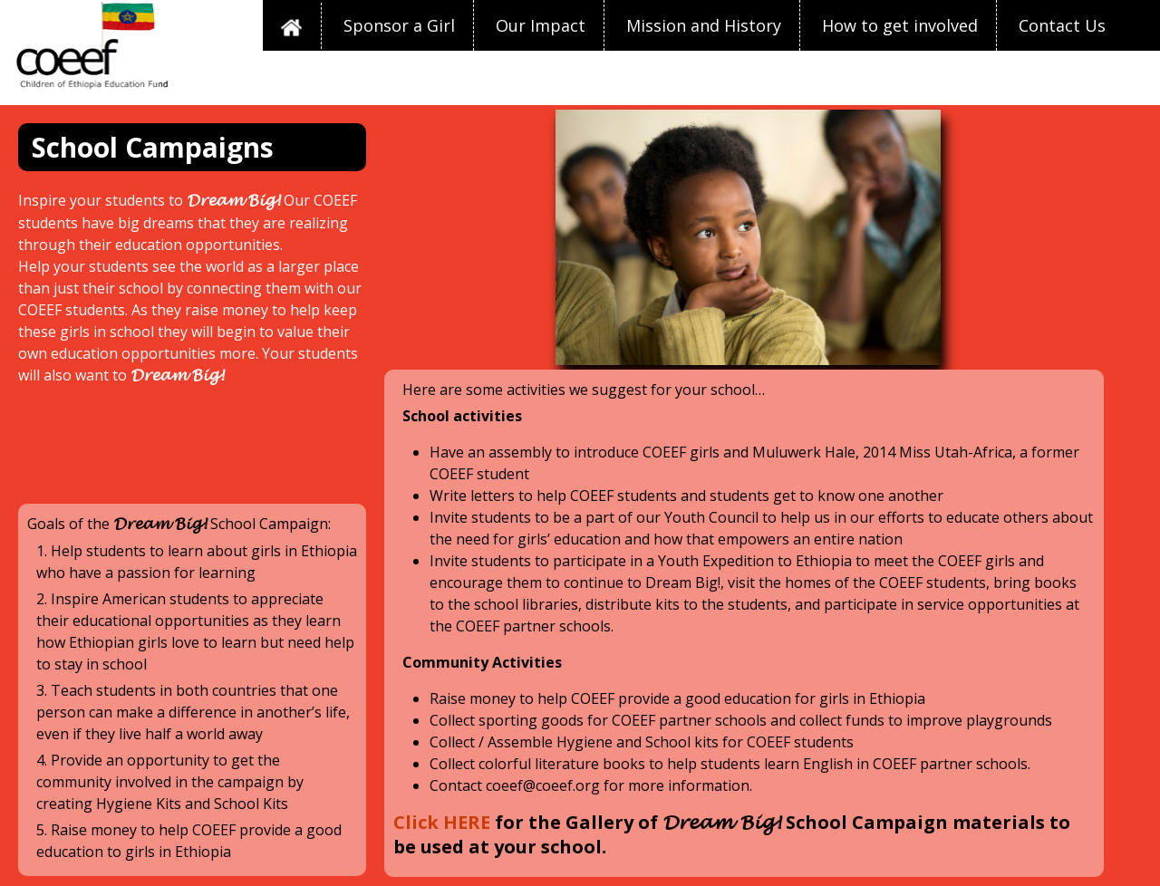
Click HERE (441, 822)
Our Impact (540, 25)
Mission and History (703, 25)
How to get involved (900, 25)
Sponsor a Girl (399, 25)
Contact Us (1062, 25)
